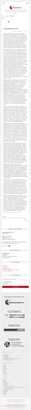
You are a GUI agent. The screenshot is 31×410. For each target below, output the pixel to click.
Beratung (5, 381)
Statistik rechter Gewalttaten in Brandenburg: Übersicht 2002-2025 (14, 387)
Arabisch (5, 370)
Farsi (4, 369)
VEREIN (4, 393)
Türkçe (4, 371)
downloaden (16, 242)
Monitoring (5, 383)
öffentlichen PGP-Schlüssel (17, 240)
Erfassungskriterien (8, 388)
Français (4, 365)
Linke (14, 211)
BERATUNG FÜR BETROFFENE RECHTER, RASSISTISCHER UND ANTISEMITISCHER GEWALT (15, 12)
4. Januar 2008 (25, 30)
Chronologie (4, 265)
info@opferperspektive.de (10, 238)
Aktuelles (6, 211)
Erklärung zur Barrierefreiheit (15, 400)
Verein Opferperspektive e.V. (7, 269)
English (4, 364)
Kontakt (4, 391)
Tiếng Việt (5, 373)
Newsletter (5, 282)
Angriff (11, 211)
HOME (4, 378)
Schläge (18, 211)
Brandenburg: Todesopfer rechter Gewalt (10, 268)
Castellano (5, 368)
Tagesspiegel (19, 30)
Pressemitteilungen (6, 267)
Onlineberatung (5, 264)
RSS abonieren (6, 244)
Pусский (4, 366)
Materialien (5, 390)
